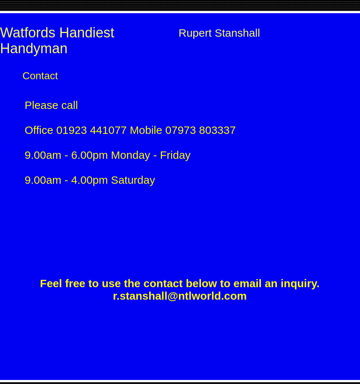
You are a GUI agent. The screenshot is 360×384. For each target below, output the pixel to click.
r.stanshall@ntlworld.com (179, 296)
